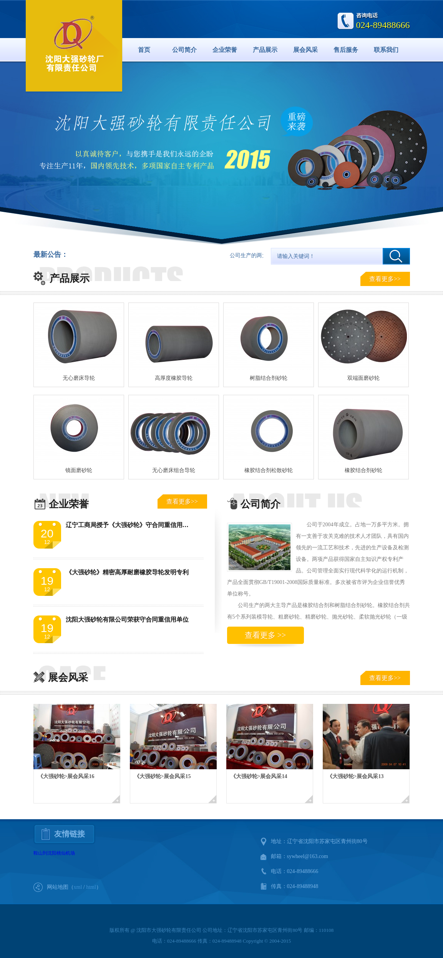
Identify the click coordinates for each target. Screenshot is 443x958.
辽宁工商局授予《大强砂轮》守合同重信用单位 (130, 525)
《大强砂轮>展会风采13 (355, 776)
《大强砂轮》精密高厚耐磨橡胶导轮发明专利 (127, 572)
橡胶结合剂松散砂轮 (268, 470)
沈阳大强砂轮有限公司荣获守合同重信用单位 (127, 619)
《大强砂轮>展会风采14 (259, 776)
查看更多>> (385, 279)
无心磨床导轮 (79, 378)
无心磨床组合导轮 (173, 470)
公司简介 (184, 50)
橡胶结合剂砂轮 (363, 470)
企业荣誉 (224, 50)
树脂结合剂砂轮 (268, 378)
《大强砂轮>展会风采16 (66, 776)
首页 (144, 50)
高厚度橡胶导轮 (173, 378)
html (91, 887)
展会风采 (305, 50)
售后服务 (345, 50)
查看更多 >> (265, 635)
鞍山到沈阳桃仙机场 (54, 853)
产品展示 (265, 50)
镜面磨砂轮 (78, 470)
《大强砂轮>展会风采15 (162, 776)
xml (78, 887)
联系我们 (386, 50)
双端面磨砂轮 (363, 378)
